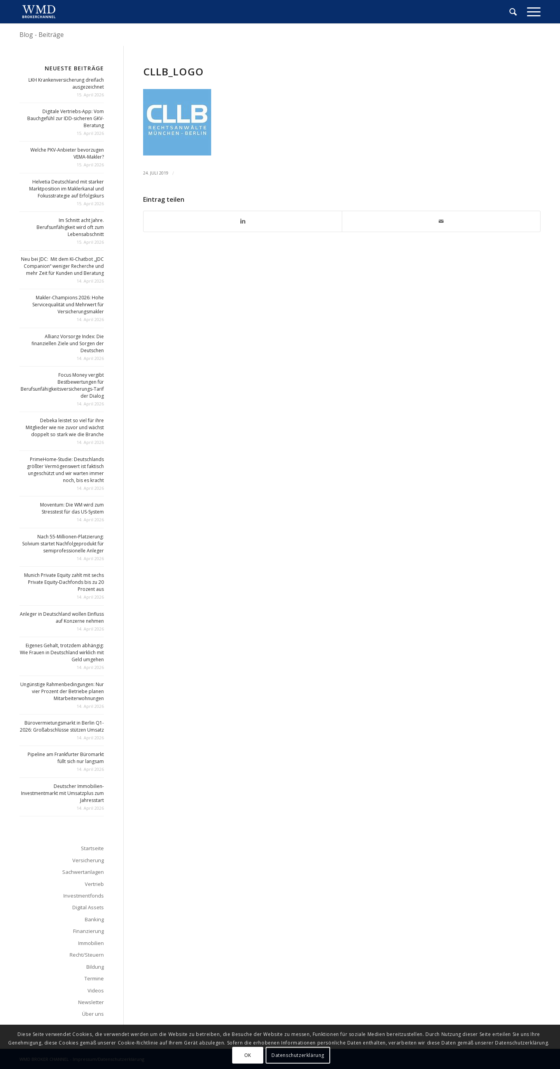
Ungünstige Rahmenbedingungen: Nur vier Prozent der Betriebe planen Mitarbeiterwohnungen (62, 691)
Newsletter (91, 1002)
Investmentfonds (83, 895)
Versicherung (88, 860)
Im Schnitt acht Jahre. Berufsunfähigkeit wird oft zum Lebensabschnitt (70, 227)
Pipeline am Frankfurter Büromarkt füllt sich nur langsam (66, 758)
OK (247, 1055)
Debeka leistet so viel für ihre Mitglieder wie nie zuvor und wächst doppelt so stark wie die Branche (65, 427)
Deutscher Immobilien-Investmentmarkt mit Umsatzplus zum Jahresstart (62, 793)
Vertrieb (94, 883)
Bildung (95, 966)
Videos (96, 990)
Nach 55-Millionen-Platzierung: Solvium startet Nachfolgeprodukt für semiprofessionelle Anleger (63, 543)
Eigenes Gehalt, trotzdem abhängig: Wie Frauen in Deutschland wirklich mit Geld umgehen (62, 652)
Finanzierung (88, 931)
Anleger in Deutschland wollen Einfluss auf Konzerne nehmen (62, 617)
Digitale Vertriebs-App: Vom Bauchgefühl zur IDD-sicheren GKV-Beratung (65, 118)
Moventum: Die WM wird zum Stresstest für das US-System (72, 508)
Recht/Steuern (87, 954)
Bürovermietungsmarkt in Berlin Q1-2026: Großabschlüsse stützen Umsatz (62, 726)
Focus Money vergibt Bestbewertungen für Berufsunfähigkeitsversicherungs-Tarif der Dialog (62, 385)
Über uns (93, 1013)
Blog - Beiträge (41, 34)
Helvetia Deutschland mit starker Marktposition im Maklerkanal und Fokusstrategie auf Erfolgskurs (66, 188)
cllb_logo (173, 72)
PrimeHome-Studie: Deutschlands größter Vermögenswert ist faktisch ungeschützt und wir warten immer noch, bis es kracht (65, 470)
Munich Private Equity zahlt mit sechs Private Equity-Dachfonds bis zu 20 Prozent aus (64, 582)
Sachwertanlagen (83, 871)
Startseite (92, 848)
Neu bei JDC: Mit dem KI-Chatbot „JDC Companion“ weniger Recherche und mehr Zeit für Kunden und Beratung (62, 266)
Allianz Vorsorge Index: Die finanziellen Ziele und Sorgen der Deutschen (68, 343)
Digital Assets (88, 907)
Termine (94, 978)
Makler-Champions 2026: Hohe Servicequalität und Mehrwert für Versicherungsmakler (68, 304)
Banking (94, 919)
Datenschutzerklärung (297, 1055)
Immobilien (91, 943)
